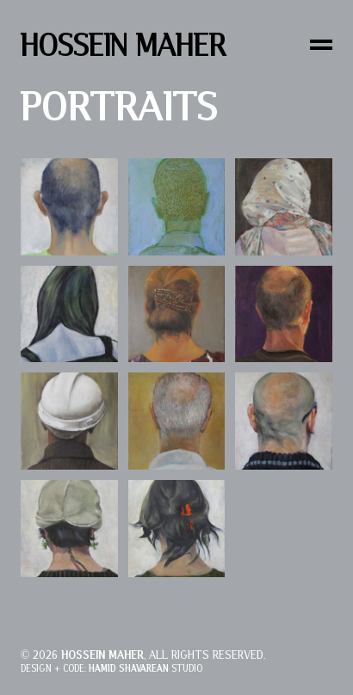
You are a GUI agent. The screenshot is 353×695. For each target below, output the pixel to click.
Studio (145, 668)
